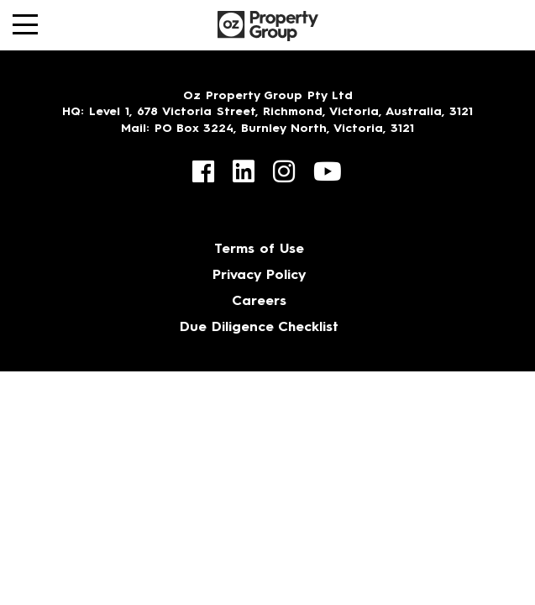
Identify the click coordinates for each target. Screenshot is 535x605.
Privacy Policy (259, 275)
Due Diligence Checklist (259, 327)
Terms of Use (259, 249)
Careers (259, 301)
